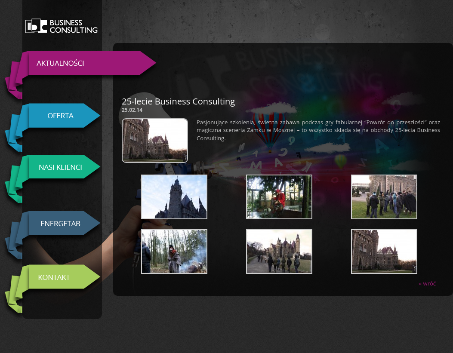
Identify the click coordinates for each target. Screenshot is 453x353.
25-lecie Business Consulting (178, 101)
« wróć (427, 283)
